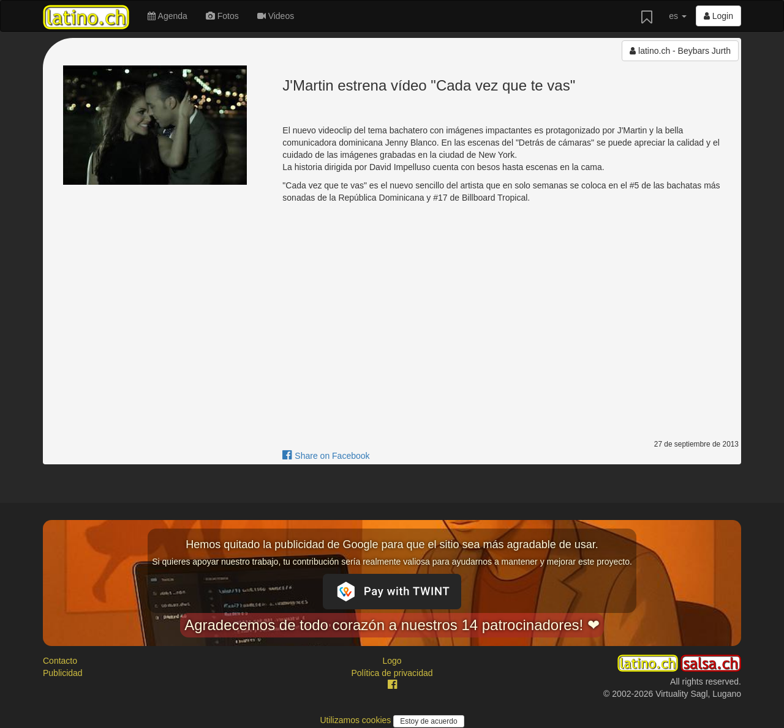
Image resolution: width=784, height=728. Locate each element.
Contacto (60, 661)
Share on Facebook (325, 456)
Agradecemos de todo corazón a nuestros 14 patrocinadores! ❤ (392, 625)
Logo (391, 661)
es (678, 16)
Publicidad (63, 673)
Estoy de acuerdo (428, 721)
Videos (275, 16)
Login (718, 16)
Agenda (167, 16)
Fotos (222, 16)
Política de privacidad (391, 673)
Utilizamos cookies (356, 720)
